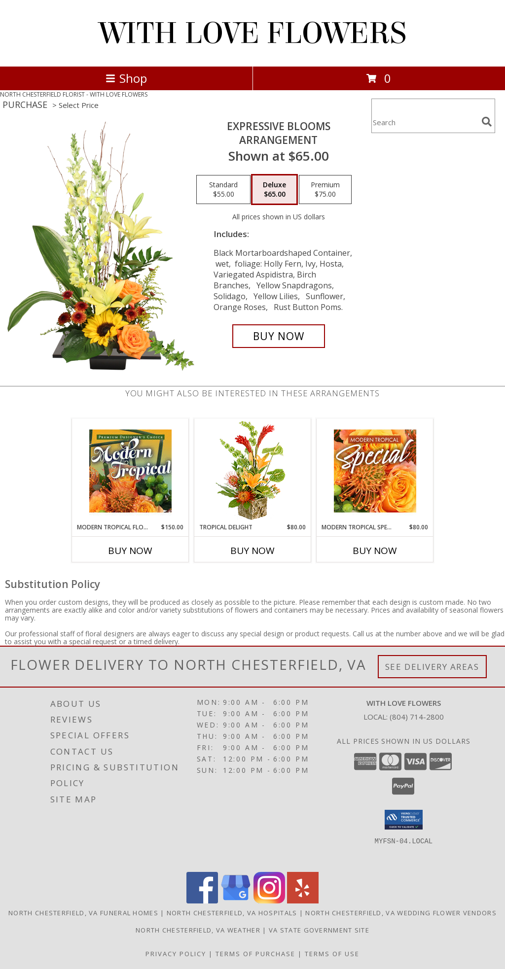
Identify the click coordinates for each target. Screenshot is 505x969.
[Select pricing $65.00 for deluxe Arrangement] (274, 189)
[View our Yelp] (303, 900)
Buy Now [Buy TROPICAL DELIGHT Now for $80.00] (252, 550)
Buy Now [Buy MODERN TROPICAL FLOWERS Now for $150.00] (130, 550)
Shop (126, 78)
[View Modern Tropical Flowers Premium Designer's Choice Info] (130, 470)
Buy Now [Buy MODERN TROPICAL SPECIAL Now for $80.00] (375, 550)
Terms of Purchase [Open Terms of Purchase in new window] (255, 953)
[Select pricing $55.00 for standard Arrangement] (223, 189)
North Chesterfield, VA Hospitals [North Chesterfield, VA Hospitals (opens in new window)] (232, 912)
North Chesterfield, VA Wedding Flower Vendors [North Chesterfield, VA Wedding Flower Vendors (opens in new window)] (401, 912)
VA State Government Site (319, 930)
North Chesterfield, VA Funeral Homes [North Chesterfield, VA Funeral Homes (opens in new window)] (83, 912)
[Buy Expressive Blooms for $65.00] (278, 336)
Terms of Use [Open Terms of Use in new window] (332, 953)
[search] (487, 121)
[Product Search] (424, 122)
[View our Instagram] (269, 900)
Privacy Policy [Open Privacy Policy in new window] (175, 953)
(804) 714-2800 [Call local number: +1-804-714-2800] (417, 717)
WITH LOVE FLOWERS (252, 33)
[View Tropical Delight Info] (253, 471)
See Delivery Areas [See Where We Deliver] (432, 666)
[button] (404, 820)
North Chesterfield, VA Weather (198, 930)
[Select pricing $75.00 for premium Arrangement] (325, 189)
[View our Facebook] (202, 900)
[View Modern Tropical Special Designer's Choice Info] (375, 470)
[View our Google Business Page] (236, 900)
